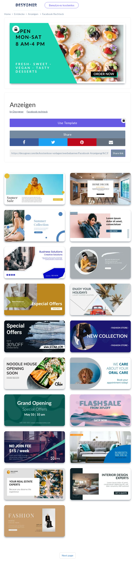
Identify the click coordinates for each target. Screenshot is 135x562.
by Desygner (17, 111)
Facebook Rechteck (53, 13)
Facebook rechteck (37, 111)
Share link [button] (118, 153)
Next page (67, 555)
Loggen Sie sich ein (27, 5)
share (67, 134)
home (7, 13)
